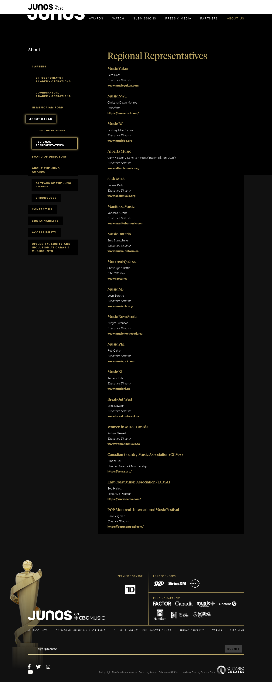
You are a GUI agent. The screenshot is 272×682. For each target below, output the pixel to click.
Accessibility (44, 232)
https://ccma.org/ (119, 469)
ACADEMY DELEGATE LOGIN (226, 9)
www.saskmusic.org (121, 195)
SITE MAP (237, 627)
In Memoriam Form (48, 107)
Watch (118, 18)
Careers (39, 66)
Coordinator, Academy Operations (53, 94)
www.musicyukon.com (123, 85)
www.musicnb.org (120, 304)
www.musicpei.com (120, 359)
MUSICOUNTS (38, 627)
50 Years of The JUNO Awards (53, 184)
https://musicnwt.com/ (123, 113)
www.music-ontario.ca (123, 250)
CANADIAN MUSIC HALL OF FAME (81, 627)
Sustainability (45, 221)
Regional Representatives (50, 143)
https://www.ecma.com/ (124, 496)
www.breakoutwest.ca (123, 414)
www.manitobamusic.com (125, 222)
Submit (233, 646)
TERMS (217, 627)
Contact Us (42, 209)
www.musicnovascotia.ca (125, 332)
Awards (96, 18)
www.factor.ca (117, 277)
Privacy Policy (191, 627)
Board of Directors (49, 156)
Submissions (144, 18)
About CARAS (40, 119)
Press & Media (178, 18)
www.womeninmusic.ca (123, 441)
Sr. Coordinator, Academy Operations (53, 79)
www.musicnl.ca (118, 387)
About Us (235, 18)
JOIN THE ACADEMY (192, 9)
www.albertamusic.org (123, 167)
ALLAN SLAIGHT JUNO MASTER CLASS (143, 627)
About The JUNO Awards (46, 169)
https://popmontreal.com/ (125, 524)
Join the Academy (51, 130)
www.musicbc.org (119, 140)
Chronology (46, 197)
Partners (209, 18)
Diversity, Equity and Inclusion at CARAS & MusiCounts (51, 247)
